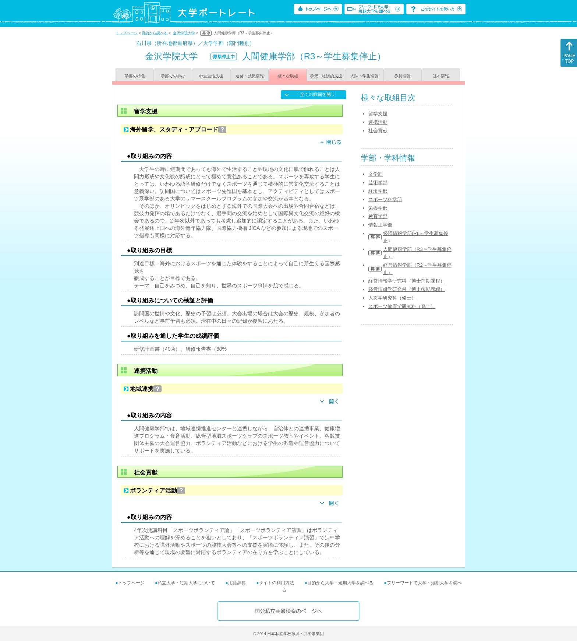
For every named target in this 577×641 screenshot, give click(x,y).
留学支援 (377, 113)
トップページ (127, 33)
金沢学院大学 (184, 33)
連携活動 (377, 122)
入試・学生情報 (364, 76)
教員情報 (402, 76)
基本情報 (441, 76)
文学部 (375, 174)
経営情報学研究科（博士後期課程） (406, 289)
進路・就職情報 (250, 76)
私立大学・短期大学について (186, 582)
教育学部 (377, 216)
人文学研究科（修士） (392, 298)
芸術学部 (377, 182)
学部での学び (173, 76)
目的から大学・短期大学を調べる (340, 582)
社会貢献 (377, 130)
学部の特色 (135, 76)
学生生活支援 (211, 76)
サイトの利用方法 (276, 582)
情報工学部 (380, 225)
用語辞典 (237, 582)
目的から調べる (154, 33)
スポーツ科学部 (385, 199)
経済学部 (377, 191)
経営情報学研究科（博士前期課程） (406, 281)
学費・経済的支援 (326, 76)
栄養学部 (377, 208)
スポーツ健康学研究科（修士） (401, 306)
